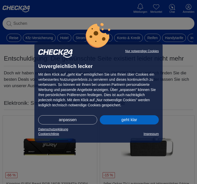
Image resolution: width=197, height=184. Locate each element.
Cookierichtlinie (48, 134)
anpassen (67, 120)
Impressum (151, 134)
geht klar (129, 120)
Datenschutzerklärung (53, 129)
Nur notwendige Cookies (142, 51)
